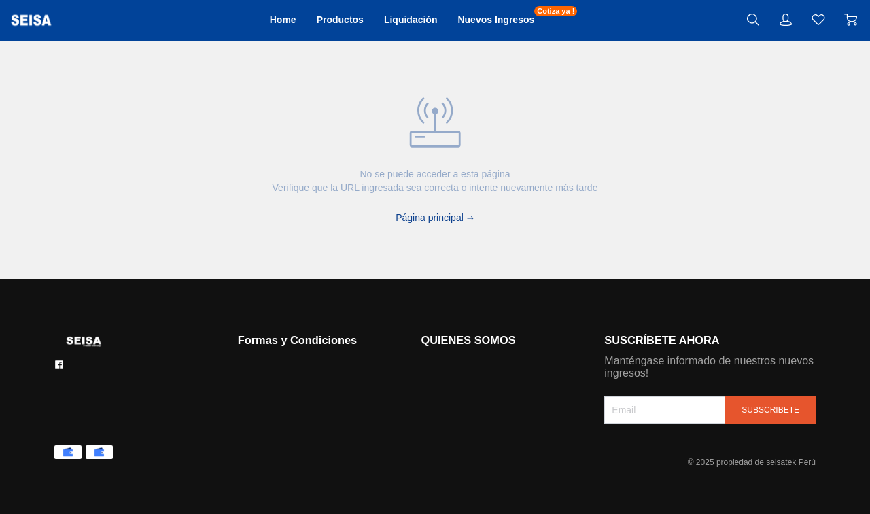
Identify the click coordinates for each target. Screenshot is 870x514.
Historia (433, 362)
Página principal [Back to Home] (435, 217)
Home (258, 20)
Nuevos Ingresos (514, 19)
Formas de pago (274, 362)
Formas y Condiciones (302, 340)
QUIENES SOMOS (469, 340)
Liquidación (410, 20)
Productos (325, 20)
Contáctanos (265, 381)
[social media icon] (59, 364)
